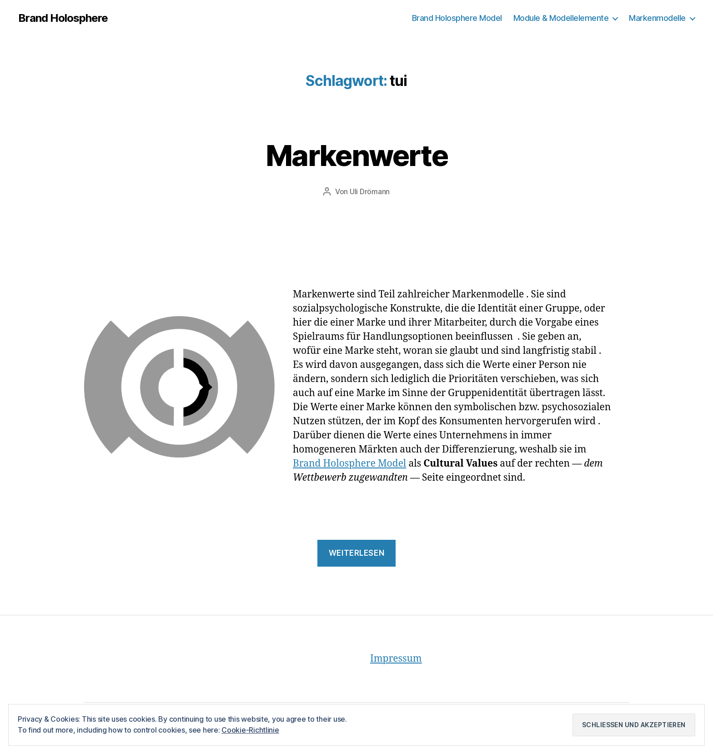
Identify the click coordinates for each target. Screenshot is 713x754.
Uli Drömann (370, 191)
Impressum (396, 659)
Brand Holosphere (63, 18)
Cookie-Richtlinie (250, 729)
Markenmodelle (657, 18)
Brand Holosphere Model (457, 18)
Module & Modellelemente (561, 18)
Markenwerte (356, 155)
